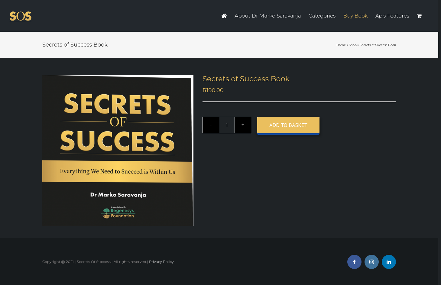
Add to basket (288, 124)
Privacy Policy (161, 261)
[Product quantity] (227, 125)
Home (341, 45)
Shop (353, 45)
